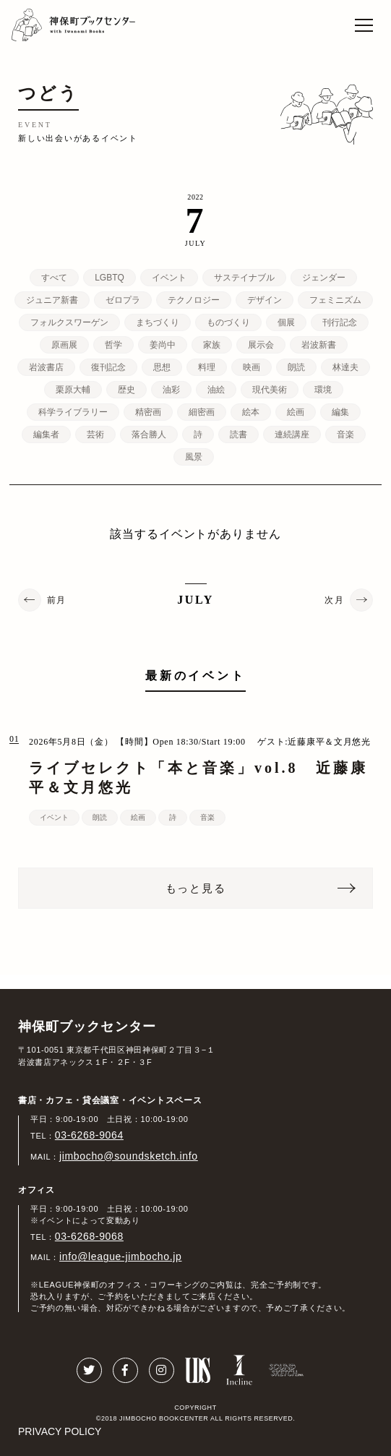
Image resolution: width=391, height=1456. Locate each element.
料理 (206, 367)
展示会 (261, 345)
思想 (162, 367)
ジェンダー (323, 278)
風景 (193, 457)
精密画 (148, 412)
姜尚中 (163, 345)
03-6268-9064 (89, 1135)
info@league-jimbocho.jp (120, 1256)
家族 (211, 345)
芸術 (95, 434)
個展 (286, 322)
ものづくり (228, 322)
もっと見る (196, 888)
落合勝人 (149, 434)
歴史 (126, 390)
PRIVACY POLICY (59, 1431)
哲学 (113, 345)
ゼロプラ (123, 300)
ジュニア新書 (52, 300)
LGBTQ (109, 278)
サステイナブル (244, 278)
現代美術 (269, 390)
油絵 (216, 390)
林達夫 (345, 367)
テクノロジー (194, 300)
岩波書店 (46, 367)
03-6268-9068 (89, 1236)
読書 (238, 434)
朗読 (296, 367)
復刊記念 (108, 367)
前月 (56, 600)
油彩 (171, 390)
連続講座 (292, 434)
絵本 (250, 412)
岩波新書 (318, 345)
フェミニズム (335, 300)
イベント (169, 278)
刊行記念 (339, 322)
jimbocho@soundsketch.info (128, 1156)
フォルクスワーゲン (69, 322)
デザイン (264, 300)
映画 (251, 367)
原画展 (64, 345)
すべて (54, 278)
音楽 (345, 434)
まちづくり (157, 322)
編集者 (46, 434)
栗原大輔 (73, 390)
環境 (323, 390)
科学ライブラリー (73, 412)
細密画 (202, 412)
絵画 (295, 412)
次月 (334, 600)
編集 (340, 412)
